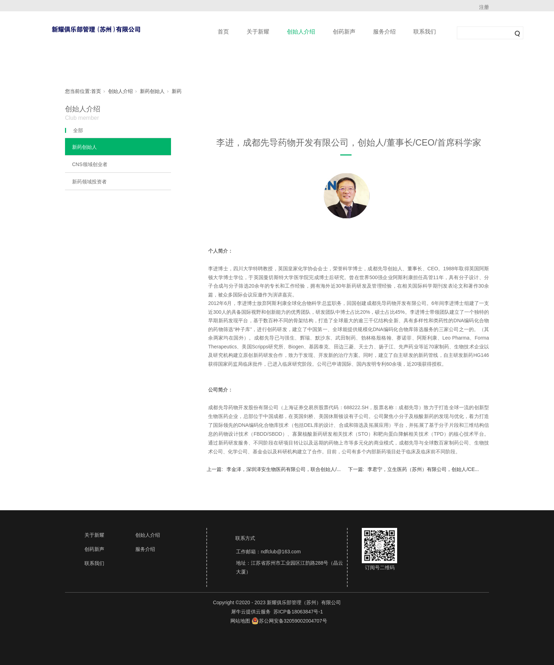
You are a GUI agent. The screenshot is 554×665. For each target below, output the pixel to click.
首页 (223, 32)
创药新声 (344, 32)
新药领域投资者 (89, 181)
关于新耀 (258, 32)
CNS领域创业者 (89, 164)
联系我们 (424, 32)
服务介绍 (384, 32)
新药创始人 (152, 91)
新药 (177, 91)
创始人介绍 (301, 32)
